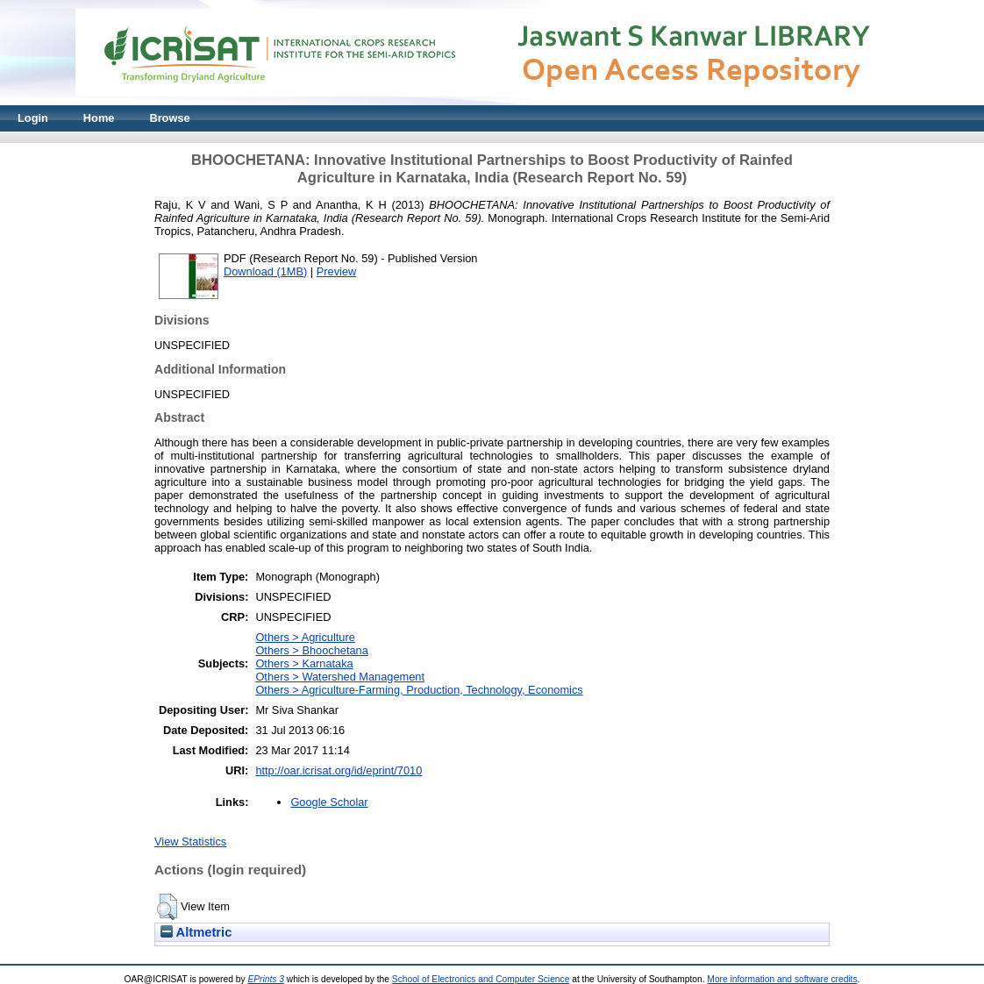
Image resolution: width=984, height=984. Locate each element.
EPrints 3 (265, 979)
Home (99, 118)
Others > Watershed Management (339, 676)
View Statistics (190, 841)
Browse (169, 118)
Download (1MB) (265, 271)
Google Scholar (328, 802)
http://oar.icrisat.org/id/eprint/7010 (338, 770)
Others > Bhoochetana (311, 650)
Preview (337, 271)
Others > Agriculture (304, 637)
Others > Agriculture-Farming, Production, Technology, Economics (418, 689)
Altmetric (196, 932)
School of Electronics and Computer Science (481, 979)
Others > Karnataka (304, 663)
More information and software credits (782, 979)
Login (33, 118)
